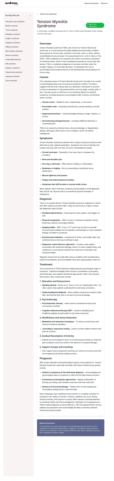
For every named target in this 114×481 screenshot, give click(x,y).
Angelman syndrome (13, 43)
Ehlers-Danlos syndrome (14, 51)
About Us (104, 3)
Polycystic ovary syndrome (15, 21)
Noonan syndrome (12, 55)
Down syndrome (11, 80)
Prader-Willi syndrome (13, 59)
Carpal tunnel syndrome (14, 72)
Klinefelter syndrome (13, 34)
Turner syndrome (12, 30)
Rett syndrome (11, 64)
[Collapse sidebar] (30, 15)
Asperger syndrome (12, 76)
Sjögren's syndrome (13, 68)
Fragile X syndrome (12, 38)
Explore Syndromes (92, 3)
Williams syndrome (12, 47)
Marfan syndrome (12, 26)
